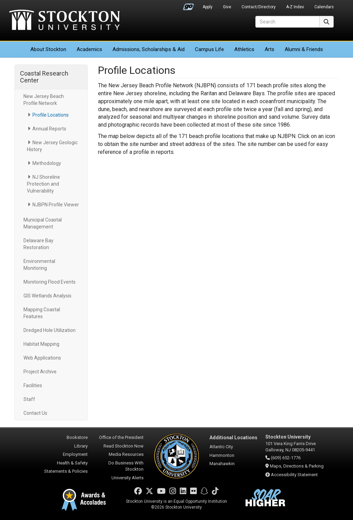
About (48, 49)
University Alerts (127, 477)
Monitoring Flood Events (49, 282)
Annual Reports (49, 128)
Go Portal (188, 5)
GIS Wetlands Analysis (47, 295)
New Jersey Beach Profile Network (43, 100)
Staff (29, 399)
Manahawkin (222, 463)
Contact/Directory (259, 6)
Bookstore (77, 437)
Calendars (324, 6)
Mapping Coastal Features (41, 313)
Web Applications (42, 358)
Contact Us (35, 413)
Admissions (148, 49)
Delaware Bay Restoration (38, 244)
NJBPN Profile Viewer (55, 204)
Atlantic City (221, 446)
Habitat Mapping (41, 344)
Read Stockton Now (124, 446)
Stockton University (64, 20)
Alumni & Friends (304, 49)
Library (81, 446)
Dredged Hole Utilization (49, 330)
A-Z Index (295, 6)
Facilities (32, 385)
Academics (89, 49)
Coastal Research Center (44, 77)
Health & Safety (72, 462)
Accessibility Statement (294, 474)
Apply (208, 6)
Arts (269, 49)
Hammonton (221, 455)
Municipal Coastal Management (42, 223)
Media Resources (126, 454)
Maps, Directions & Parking (297, 466)
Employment (75, 454)
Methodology (46, 163)
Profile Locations (50, 115)
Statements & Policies (66, 471)
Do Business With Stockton (126, 466)
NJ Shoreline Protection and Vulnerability (43, 184)
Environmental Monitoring (39, 264)
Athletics (244, 49)
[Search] (287, 22)
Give (227, 6)
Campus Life (209, 49)
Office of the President (121, 437)
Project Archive (40, 371)
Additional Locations (233, 437)
